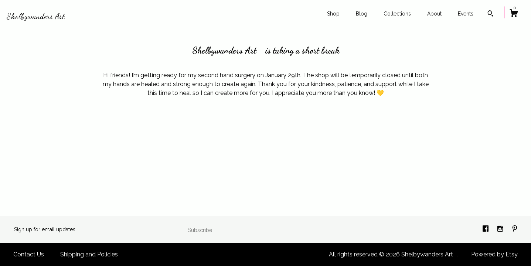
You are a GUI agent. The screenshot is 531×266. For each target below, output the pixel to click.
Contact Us (28, 254)
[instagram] (500, 229)
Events (465, 14)
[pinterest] (515, 229)
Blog (361, 14)
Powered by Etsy (494, 254)
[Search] (490, 14)
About (434, 14)
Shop (333, 14)
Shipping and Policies (89, 254)
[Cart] (514, 14)
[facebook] (486, 229)
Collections (397, 14)
